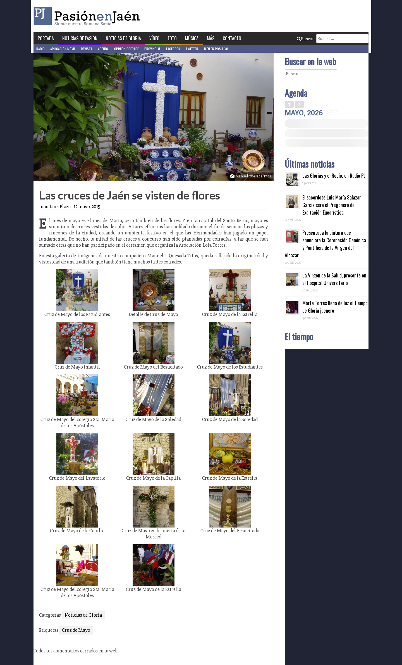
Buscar (305, 39)
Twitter (192, 48)
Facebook (173, 48)
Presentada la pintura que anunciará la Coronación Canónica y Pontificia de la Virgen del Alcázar (325, 244)
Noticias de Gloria (123, 38)
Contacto (232, 38)
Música (191, 38)
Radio (40, 48)
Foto (172, 38)
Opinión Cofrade (126, 48)
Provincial (152, 48)
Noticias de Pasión (79, 38)
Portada (46, 38)
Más (210, 38)
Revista (86, 48)
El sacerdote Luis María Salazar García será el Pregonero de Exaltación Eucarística (331, 205)
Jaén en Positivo (216, 48)
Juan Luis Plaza (55, 206)
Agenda (103, 48)
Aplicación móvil (62, 48)
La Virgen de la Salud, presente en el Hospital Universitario (334, 279)
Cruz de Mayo (76, 630)
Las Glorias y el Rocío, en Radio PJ (333, 175)
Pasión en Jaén (88, 16)
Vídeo (154, 38)
